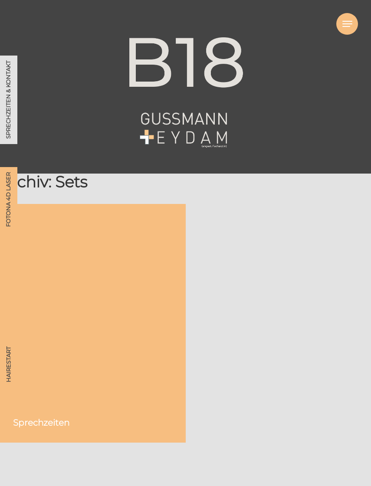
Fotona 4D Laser (8, 199)
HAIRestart (8, 364)
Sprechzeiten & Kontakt (8, 100)
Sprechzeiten (41, 422)
